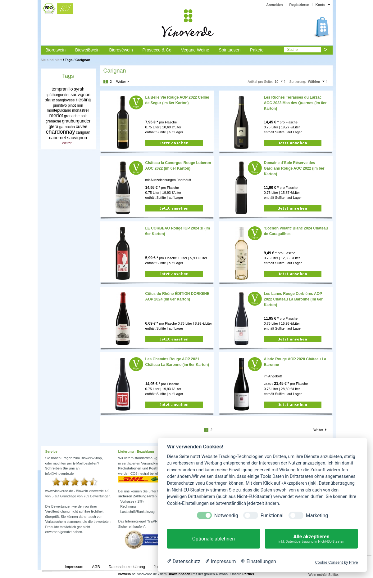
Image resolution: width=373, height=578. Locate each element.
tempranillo (62, 89)
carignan (83, 132)
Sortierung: (297, 81)
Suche (292, 49)
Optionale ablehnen (213, 539)
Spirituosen (229, 49)
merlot (56, 115)
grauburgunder (76, 120)
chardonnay (60, 132)
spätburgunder (58, 95)
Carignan (82, 60)
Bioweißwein (87, 49)
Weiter (121, 81)
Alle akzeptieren (311, 539)
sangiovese (65, 100)
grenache (53, 121)
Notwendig (226, 515)
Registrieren (299, 5)
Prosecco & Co (156, 49)
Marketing (317, 515)
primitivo (60, 105)
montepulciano (59, 110)
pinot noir (75, 105)
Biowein (124, 574)
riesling (84, 99)
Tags (69, 60)
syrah (79, 89)
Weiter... (68, 143)
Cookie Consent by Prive (336, 562)
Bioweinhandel (179, 574)
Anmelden (274, 5)
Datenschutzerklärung (127, 567)
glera (53, 126)
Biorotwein (55, 49)
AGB (96, 567)
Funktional (272, 515)
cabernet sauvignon (68, 137)
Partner (248, 574)
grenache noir (75, 116)
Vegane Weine (195, 49)
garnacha (67, 127)
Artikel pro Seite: (260, 81)
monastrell (80, 110)
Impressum (74, 567)
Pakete (257, 49)
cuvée (81, 126)
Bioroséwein (121, 49)
